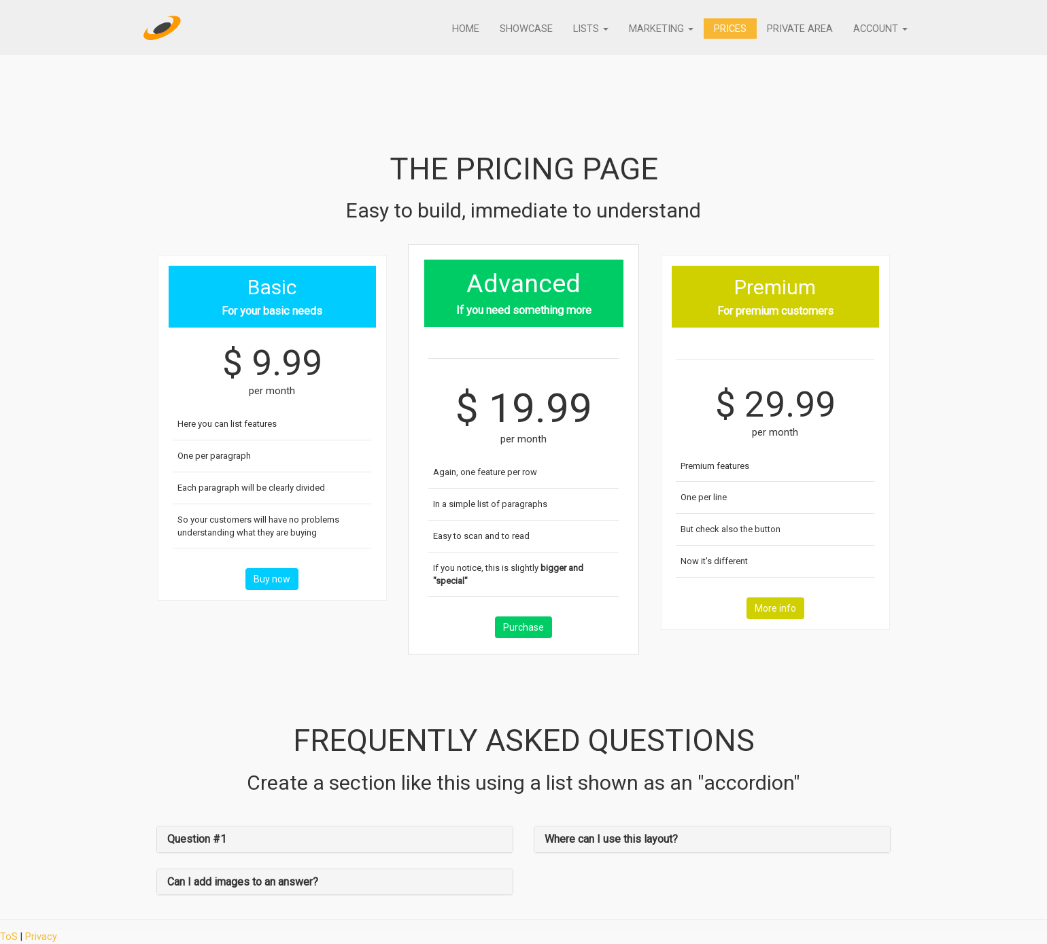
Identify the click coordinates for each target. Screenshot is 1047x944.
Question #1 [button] (196, 839)
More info (775, 608)
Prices (727, 31)
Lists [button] (588, 31)
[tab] (335, 839)
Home (461, 31)
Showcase (522, 31)
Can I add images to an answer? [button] (242, 881)
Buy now (272, 579)
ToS (9, 936)
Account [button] (880, 31)
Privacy (41, 936)
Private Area (798, 31)
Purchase (523, 627)
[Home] (162, 30)
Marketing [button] (658, 31)
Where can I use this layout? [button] (611, 839)
